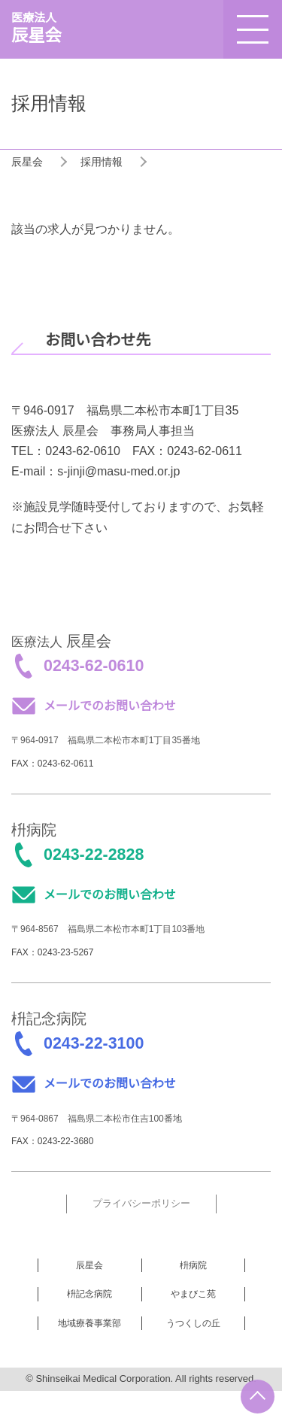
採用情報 (101, 162)
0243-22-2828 (94, 855)
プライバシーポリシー (141, 1203)
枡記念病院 (89, 1294)
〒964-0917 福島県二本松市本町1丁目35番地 (105, 740)
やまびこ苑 (193, 1294)
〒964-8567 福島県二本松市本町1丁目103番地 (108, 929)
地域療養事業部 (89, 1323)
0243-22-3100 (94, 1043)
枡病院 (193, 1265)
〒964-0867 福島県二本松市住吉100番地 (96, 1118)
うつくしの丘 (193, 1323)
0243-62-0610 (94, 666)
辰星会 (27, 162)
